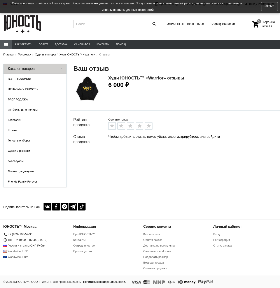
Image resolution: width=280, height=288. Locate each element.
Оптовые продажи (155, 268)
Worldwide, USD (15, 251)
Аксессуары (15, 161)
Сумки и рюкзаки (19, 150)
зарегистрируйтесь (183, 136)
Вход (216, 234)
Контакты (102, 44)
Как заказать (23, 44)
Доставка (61, 44)
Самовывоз (82, 44)
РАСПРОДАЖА (18, 99)
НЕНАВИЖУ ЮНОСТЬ (23, 89)
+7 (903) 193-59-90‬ (222, 24)
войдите (213, 136)
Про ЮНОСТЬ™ (84, 234)
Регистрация (221, 239)
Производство (82, 251)
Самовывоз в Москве (157, 251)
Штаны (12, 130)
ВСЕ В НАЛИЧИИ (19, 79)
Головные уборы (19, 140)
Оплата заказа (153, 239)
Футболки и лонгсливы (23, 109)
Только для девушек (21, 171)
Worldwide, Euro (15, 257)
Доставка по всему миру (159, 245)
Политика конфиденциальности (104, 281)
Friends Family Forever (22, 181)
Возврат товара (153, 262)
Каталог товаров (21, 69)
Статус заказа (222, 245)
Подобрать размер (155, 257)
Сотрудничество (84, 245)
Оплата (43, 44)
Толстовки (14, 120)
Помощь (121, 44)
